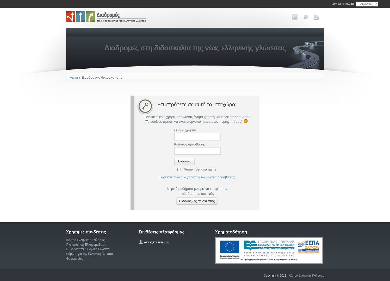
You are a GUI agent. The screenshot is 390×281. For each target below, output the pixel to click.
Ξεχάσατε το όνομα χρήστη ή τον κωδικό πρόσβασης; (197, 177)
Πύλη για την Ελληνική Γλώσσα (88, 249)
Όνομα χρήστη (185, 130)
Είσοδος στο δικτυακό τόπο (102, 77)
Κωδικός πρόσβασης (190, 144)
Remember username (200, 169)
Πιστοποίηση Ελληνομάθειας (86, 245)
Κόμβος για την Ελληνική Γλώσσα (89, 254)
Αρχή (74, 77)
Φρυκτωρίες (74, 258)
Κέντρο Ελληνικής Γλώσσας (85, 240)
